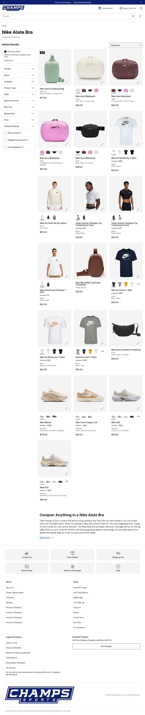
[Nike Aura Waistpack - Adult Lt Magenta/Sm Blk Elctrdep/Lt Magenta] (96, 90)
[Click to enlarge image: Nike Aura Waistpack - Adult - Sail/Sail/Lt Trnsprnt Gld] (104, 82)
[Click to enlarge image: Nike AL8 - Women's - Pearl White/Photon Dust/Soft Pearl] (68, 473)
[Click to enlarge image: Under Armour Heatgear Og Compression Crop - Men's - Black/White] (139, 209)
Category (19, 82)
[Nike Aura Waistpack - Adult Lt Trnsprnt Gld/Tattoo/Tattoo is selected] (113, 90)
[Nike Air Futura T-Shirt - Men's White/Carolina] (132, 284)
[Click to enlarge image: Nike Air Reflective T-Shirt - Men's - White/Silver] (139, 144)
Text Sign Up (78, 602)
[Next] (141, 2)
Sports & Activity (19, 101)
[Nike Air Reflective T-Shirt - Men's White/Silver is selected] (113, 152)
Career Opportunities (14, 592)
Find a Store (8, 60)
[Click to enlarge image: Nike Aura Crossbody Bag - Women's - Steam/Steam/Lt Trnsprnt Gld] (68, 82)
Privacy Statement (13, 648)
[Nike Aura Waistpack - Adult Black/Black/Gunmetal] (90, 90)
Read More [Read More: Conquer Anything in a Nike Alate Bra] (46, 537)
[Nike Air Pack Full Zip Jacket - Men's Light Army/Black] (54, 217)
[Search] (69, 16)
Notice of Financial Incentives (18, 653)
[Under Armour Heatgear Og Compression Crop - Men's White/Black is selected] (78, 217)
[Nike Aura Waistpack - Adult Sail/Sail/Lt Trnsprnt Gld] (132, 90)
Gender (19, 69)
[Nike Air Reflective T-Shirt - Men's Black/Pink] (132, 152)
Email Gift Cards (80, 588)
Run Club (77, 622)
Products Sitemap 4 (14, 622)
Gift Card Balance (80, 592)
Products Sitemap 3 (14, 617)
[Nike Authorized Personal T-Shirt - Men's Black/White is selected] (42, 284)
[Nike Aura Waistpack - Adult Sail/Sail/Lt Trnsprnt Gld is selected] (78, 90)
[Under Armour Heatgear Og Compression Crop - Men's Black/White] (84, 217)
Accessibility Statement (15, 663)
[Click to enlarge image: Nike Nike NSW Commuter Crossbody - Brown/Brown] (104, 276)
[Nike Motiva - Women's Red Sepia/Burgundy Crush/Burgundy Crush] (54, 416)
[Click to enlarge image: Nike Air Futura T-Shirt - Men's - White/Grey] (104, 343)
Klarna (76, 612)
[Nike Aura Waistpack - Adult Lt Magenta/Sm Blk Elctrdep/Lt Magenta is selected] (42, 152)
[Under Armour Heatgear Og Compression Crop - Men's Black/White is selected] (113, 217)
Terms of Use (11, 643)
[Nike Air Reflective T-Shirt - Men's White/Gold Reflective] (119, 152)
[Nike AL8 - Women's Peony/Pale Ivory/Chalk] (126, 416)
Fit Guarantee (79, 627)
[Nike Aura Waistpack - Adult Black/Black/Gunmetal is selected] (78, 152)
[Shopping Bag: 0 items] (141, 8)
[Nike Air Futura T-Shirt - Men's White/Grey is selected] (78, 351)
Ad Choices (10, 668)
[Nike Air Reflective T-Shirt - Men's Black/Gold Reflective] (126, 152)
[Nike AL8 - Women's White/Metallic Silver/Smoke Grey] (119, 416)
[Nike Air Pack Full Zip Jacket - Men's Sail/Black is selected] (42, 217)
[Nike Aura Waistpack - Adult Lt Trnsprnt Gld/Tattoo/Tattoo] (84, 90)
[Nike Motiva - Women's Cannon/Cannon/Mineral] (48, 416)
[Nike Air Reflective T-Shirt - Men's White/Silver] (48, 351)
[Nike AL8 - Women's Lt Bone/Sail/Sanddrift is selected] (113, 416)
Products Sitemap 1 (14, 607)
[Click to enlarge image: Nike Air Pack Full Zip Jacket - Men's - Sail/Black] (68, 209)
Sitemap (9, 602)
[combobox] (69, 16)
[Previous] (4, 2)
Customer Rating (19, 126)
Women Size (19, 113)
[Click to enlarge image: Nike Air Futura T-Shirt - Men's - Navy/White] (139, 276)
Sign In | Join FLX (128, 8)
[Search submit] (133, 16)
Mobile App (78, 597)
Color (19, 94)
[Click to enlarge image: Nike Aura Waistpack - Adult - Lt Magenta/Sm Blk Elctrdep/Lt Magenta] (68, 144)
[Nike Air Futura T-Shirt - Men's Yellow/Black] (126, 284)
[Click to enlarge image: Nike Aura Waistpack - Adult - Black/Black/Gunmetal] (104, 144)
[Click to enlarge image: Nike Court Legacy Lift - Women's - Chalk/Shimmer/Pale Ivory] (104, 408)
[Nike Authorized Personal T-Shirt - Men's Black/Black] (48, 284)
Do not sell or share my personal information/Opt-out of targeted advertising (33, 673)
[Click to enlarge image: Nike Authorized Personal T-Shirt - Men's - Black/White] (68, 276)
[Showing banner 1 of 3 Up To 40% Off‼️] (72, 2)
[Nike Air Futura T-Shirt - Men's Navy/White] (84, 351)
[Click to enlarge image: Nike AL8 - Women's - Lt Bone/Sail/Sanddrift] (139, 408)
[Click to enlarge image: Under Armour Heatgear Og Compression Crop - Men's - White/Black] (104, 209)
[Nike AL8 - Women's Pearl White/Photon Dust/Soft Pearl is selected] (42, 481)
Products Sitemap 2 (14, 612)
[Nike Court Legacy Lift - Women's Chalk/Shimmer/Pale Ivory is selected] (78, 416)
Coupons (77, 607)
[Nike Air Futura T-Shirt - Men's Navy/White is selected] (113, 284)
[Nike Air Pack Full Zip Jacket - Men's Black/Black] (48, 217)
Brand (19, 75)
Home (4, 26)
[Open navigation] (140, 16)
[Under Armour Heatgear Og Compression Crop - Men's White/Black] (119, 217)
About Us (10, 588)
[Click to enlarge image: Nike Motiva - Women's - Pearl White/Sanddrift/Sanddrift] (68, 408)
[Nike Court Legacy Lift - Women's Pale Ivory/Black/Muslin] (84, 416)
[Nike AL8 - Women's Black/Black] (132, 416)
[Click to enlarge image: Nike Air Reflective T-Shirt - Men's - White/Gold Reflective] (68, 343)
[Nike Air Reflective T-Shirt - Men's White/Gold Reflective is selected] (42, 351)
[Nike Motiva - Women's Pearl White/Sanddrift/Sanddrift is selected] (42, 416)
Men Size (19, 107)
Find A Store (78, 617)
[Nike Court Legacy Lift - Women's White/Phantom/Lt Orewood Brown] (90, 416)
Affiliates (10, 597)
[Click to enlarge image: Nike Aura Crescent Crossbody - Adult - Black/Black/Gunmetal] (139, 343)
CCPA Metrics (11, 658)
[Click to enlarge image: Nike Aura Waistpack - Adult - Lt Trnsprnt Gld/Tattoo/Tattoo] (139, 82)
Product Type (19, 88)
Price (19, 120)
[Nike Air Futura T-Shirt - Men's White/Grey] (119, 284)
